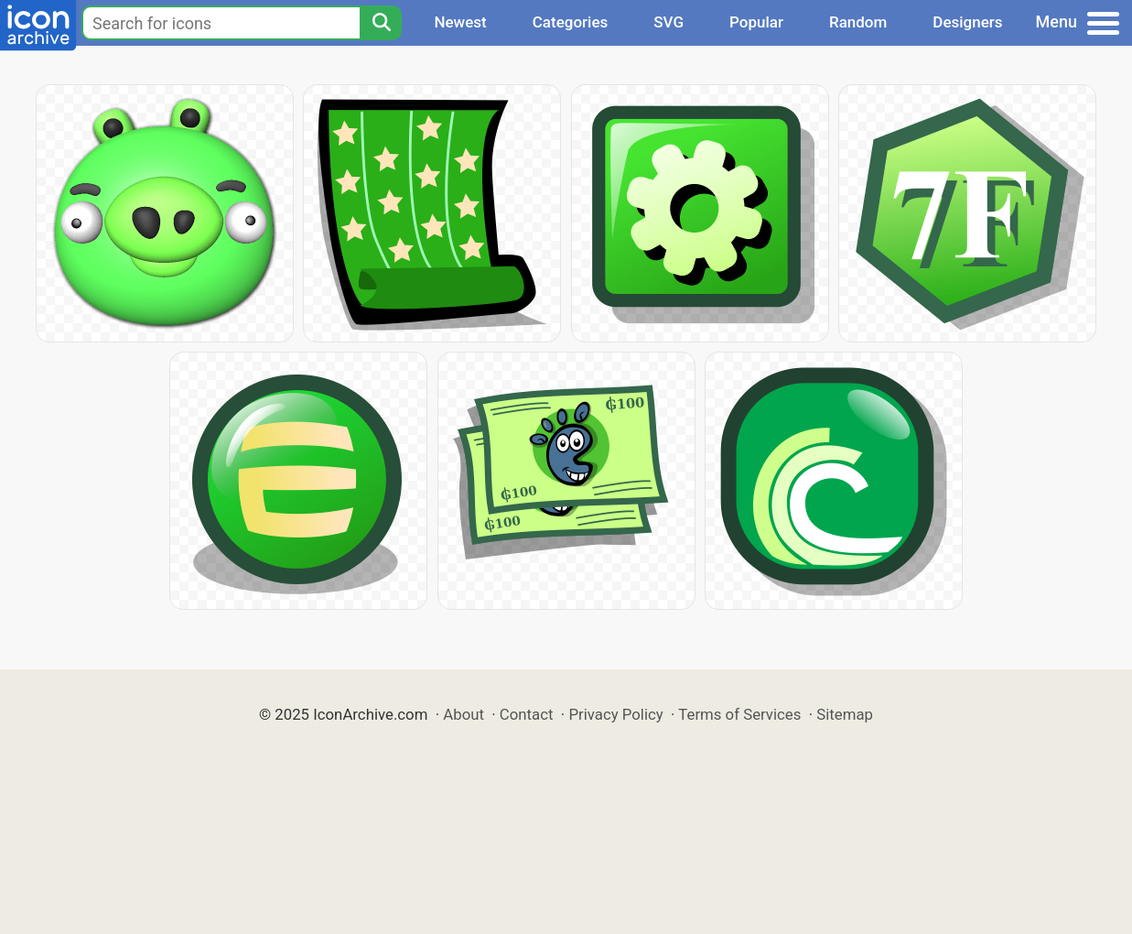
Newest (460, 22)
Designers (967, 22)
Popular (756, 22)
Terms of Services (739, 714)
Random (858, 22)
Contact (527, 714)
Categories (571, 22)
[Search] (381, 22)
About (463, 714)
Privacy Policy (615, 714)
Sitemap (844, 714)
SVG (668, 22)
